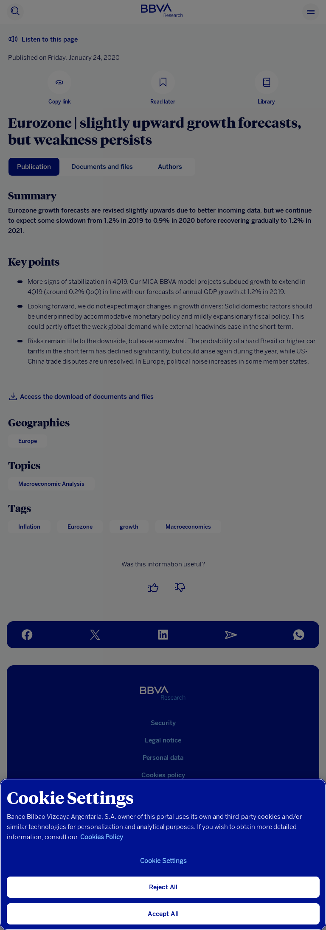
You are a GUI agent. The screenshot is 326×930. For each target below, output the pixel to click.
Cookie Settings (163, 861)
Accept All (163, 914)
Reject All (163, 887)
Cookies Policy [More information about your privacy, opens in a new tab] (101, 837)
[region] (163, 854)
